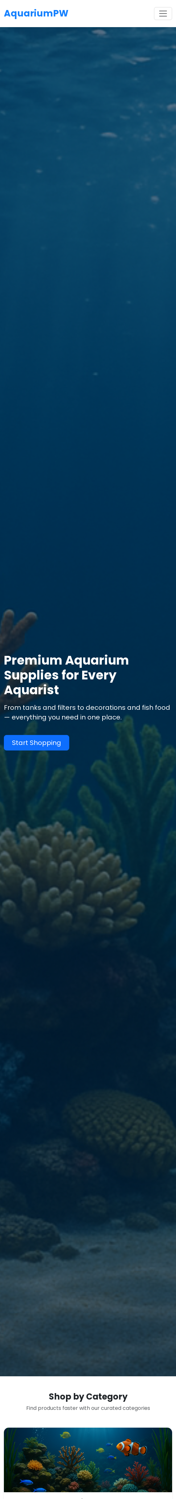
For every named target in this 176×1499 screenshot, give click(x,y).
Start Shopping (36, 742)
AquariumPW (36, 13)
